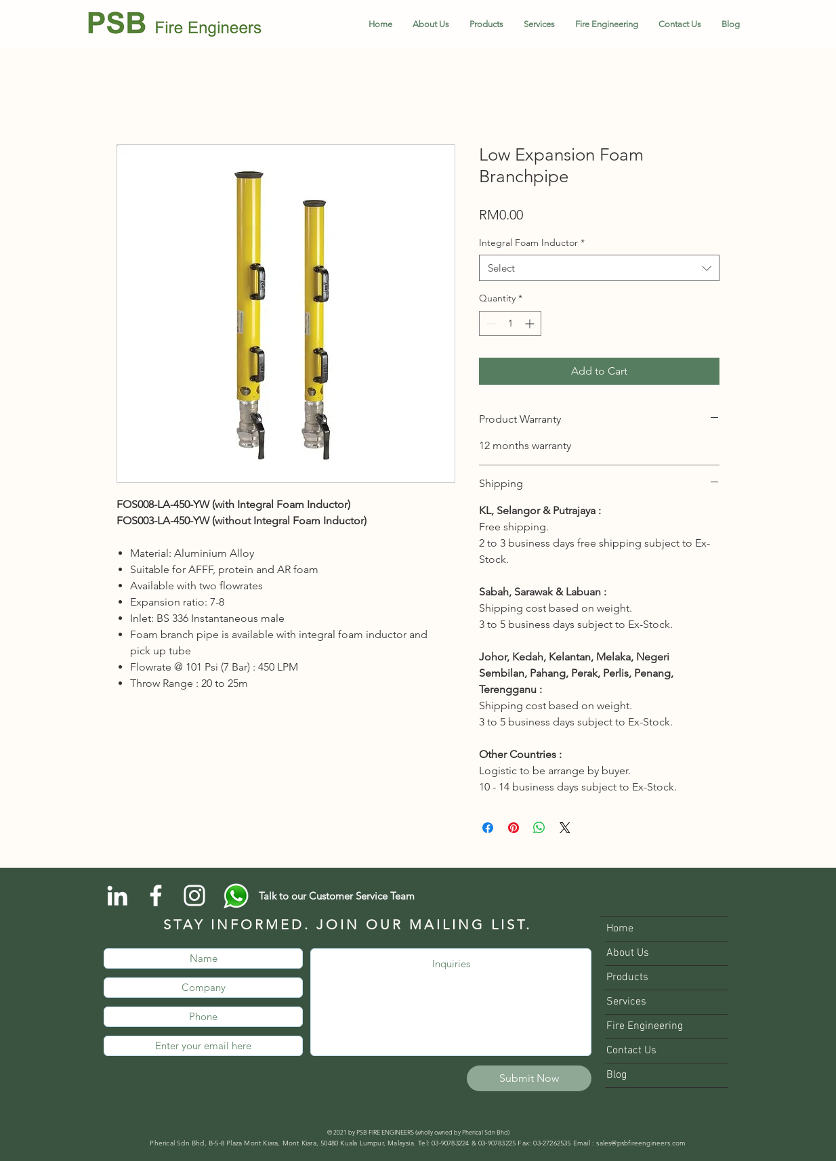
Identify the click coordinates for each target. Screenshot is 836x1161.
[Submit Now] (529, 1078)
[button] (486, 24)
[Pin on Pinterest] (513, 828)
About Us (627, 953)
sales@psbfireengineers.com (641, 1143)
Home (619, 928)
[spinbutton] (510, 323)
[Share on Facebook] (488, 828)
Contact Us (631, 1050)
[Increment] (530, 323)
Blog (616, 1075)
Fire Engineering (644, 1026)
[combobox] (599, 268)
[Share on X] (565, 828)
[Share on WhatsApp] (539, 828)
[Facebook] (156, 895)
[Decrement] (489, 323)
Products (627, 977)
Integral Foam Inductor (532, 242)
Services (626, 1002)
